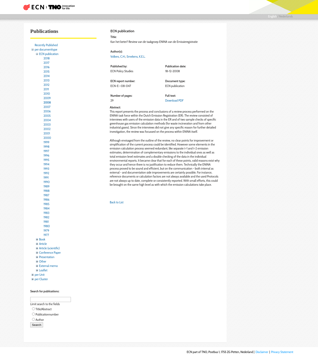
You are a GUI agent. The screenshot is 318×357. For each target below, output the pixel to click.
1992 (46, 173)
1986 (46, 199)
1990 (47, 182)
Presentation (46, 257)
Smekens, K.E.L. (136, 56)
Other (42, 261)
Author (40, 319)
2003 (47, 124)
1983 (46, 213)
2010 (47, 93)
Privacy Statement (282, 352)
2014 (47, 76)
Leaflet (43, 270)
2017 (46, 62)
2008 (47, 102)
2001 (47, 133)
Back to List (116, 202)
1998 (46, 146)
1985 (46, 204)
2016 (47, 67)
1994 (46, 164)
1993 (46, 168)
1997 (46, 151)
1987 (46, 195)
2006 (47, 111)
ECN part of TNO (47, 7)
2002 (47, 129)
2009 (47, 98)
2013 (46, 80)
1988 (46, 191)
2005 (47, 115)
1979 (46, 230)
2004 (47, 120)
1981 (46, 221)
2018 (47, 58)
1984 (46, 208)
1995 (46, 160)
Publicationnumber (47, 314)
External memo (48, 266)
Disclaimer (262, 352)
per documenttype (46, 49)
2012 (46, 85)
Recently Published (46, 45)
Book (42, 239)
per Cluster (41, 279)
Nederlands (286, 16)
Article (43, 244)
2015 (46, 71)
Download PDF (174, 100)
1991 (46, 177)
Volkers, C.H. (117, 56)
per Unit (40, 274)
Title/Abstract (44, 309)
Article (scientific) (49, 248)
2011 (46, 89)
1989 (46, 186)
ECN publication (49, 54)
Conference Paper (50, 252)
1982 (46, 217)
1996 (46, 155)
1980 (47, 226)
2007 (47, 107)
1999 (46, 142)
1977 (46, 235)
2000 (47, 138)
